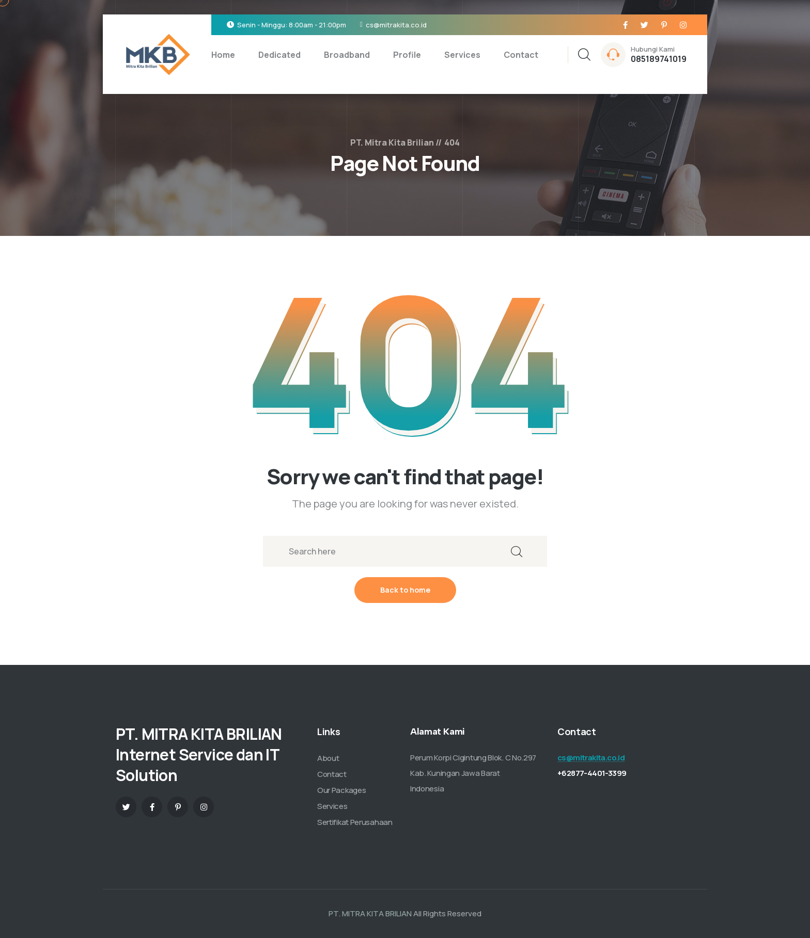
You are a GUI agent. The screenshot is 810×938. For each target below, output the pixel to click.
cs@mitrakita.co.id (396, 24)
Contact (521, 54)
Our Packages (341, 790)
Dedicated (279, 54)
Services (462, 54)
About (328, 758)
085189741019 (659, 59)
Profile (407, 54)
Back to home (405, 590)
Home (223, 54)
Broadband (347, 54)
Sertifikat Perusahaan (355, 822)
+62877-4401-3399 (591, 773)
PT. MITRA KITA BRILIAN (370, 913)
